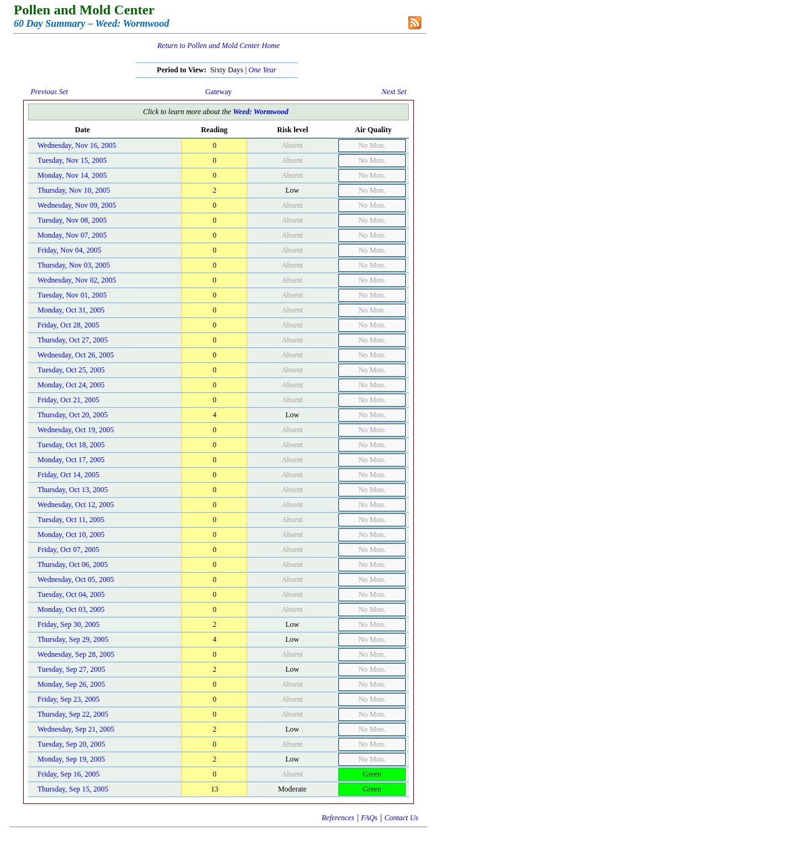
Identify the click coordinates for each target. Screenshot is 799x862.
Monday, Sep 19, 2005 (71, 759)
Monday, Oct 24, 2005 (71, 384)
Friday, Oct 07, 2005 (68, 549)
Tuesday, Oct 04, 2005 (71, 594)
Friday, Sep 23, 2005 (68, 699)
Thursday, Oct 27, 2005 (72, 340)
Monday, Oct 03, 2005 (71, 609)
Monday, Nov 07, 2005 (72, 235)
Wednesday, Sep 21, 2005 (75, 729)
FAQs (369, 817)
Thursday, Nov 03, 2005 (73, 265)
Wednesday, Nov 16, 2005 (76, 145)
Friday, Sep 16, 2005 (68, 774)
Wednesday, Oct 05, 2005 (75, 579)
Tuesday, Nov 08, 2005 (72, 220)
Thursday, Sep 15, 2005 (73, 789)
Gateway (218, 91)
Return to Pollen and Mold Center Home (218, 45)
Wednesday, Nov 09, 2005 (76, 205)
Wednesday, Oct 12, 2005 (75, 504)
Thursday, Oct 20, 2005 (72, 414)
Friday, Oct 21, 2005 (68, 399)
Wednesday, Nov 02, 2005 (76, 280)
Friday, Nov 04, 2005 (69, 250)
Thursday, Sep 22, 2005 (73, 714)
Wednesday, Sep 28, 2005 (75, 654)
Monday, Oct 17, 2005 (71, 459)
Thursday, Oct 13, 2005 (72, 489)
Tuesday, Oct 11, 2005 (70, 519)
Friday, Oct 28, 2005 (68, 325)
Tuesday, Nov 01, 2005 (72, 295)
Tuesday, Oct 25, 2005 (71, 370)
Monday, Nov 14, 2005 (72, 175)
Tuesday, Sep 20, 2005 (71, 744)
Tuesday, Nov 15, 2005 (72, 160)
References (337, 817)
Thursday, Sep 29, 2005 (73, 639)
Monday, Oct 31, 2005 (71, 310)
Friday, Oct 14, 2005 (68, 474)
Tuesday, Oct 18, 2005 (71, 444)
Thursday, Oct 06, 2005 (72, 564)
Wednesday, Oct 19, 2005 (75, 429)
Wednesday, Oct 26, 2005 (75, 355)
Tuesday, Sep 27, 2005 (71, 669)
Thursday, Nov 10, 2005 (73, 190)
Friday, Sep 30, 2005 (68, 624)
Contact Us (401, 817)
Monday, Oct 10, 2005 (71, 534)
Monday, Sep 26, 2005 (71, 684)
